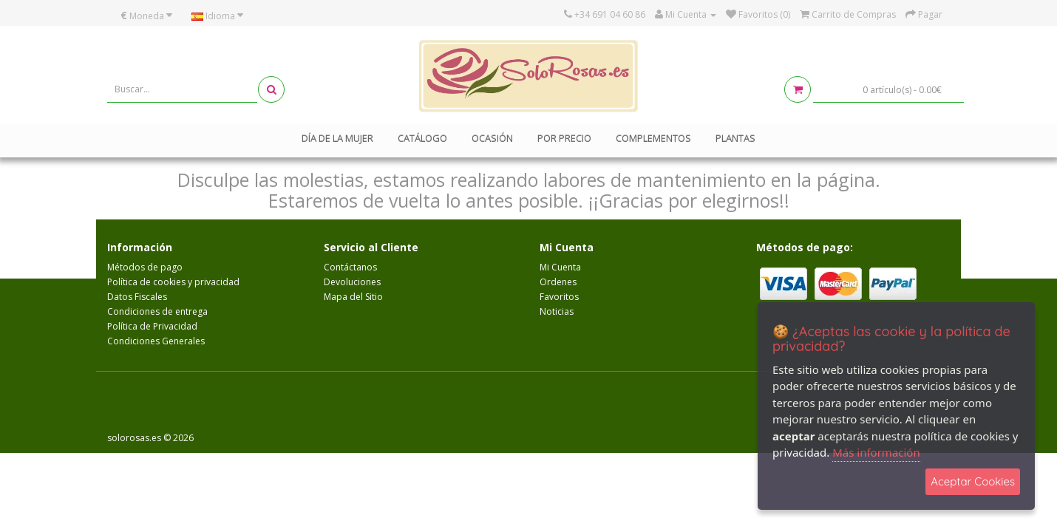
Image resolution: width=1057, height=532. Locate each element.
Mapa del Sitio (353, 296)
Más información (876, 452)
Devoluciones (352, 282)
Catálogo (422, 138)
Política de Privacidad (152, 326)
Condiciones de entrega (157, 311)
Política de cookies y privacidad (173, 282)
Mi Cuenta (560, 267)
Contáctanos (350, 267)
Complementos (653, 138)
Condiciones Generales (156, 341)
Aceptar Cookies (973, 481)
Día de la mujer (337, 138)
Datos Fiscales (137, 296)
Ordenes (558, 282)
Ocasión (492, 138)
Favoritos (559, 296)
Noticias (557, 311)
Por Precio (564, 138)
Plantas (735, 138)
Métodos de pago (145, 267)
